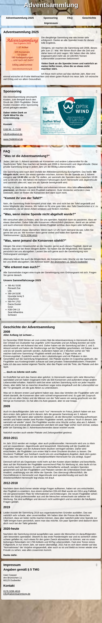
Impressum (51, 23)
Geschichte (89, 17)
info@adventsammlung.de (16, 593)
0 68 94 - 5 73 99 (12, 129)
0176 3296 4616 (29, 235)
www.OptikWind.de (13, 139)
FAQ (70, 17)
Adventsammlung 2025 (20, 17)
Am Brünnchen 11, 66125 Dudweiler (69, 261)
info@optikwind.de (12, 134)
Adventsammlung (51, 4)
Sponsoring (50, 17)
